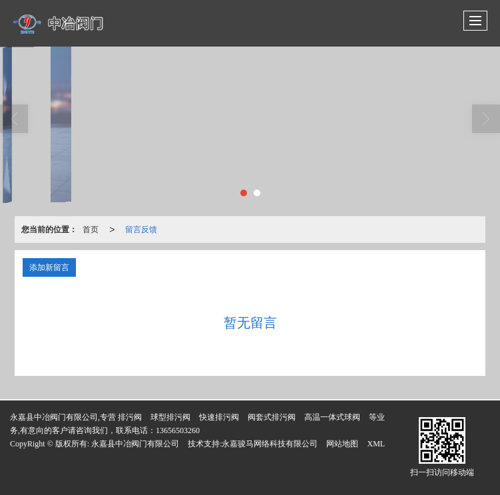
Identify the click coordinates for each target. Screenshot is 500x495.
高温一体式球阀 (332, 417)
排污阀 (130, 417)
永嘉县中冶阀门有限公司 (135, 443)
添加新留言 (49, 267)
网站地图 (342, 443)
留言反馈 (141, 229)
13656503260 (178, 430)
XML (376, 443)
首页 (91, 229)
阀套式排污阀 (272, 417)
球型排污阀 (170, 417)
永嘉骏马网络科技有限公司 (270, 443)
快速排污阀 (219, 417)
